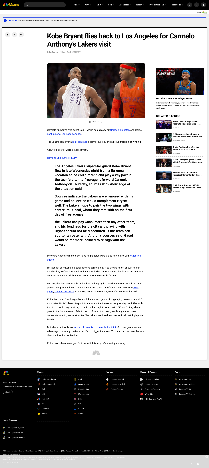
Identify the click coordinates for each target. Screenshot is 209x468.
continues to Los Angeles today (64, 134)
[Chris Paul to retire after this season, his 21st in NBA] (164, 150)
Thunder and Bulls (64, 291)
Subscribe (8, 392)
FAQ (39, 451)
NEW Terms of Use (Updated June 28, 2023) (76, 451)
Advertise (14, 451)
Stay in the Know (9, 383)
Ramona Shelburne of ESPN (62, 157)
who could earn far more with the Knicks (96, 327)
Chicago (114, 130)
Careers (21, 451)
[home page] (11, 5)
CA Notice (108, 451)
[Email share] (21, 34)
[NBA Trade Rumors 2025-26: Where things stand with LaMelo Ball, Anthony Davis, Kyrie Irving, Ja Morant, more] (164, 188)
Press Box (57, 451)
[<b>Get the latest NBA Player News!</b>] (180, 81)
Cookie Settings (118, 451)
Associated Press (179, 140)
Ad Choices (6, 451)
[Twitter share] (14, 34)
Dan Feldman (53, 52)
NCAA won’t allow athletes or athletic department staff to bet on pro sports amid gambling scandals (187, 135)
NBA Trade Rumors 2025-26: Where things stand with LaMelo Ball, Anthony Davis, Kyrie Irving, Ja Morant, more (188, 186)
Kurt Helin (176, 128)
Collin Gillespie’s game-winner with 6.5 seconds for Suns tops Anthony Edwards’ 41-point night (188, 161)
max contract (79, 141)
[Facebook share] (7, 34)
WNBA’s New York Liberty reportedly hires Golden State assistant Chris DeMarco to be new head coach (187, 173)
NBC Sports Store (47, 451)
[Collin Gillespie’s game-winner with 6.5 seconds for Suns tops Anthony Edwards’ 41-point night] (164, 163)
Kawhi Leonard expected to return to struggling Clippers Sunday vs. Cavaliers (186, 122)
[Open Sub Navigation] (79, 4)
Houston (125, 130)
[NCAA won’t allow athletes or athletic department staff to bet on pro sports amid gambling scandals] (164, 137)
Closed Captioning (31, 451)
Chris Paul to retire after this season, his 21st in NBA (186, 148)
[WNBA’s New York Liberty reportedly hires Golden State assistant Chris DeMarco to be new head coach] (164, 175)
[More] (189, 4)
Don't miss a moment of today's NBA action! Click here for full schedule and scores (47, 21)
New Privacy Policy (98, 451)
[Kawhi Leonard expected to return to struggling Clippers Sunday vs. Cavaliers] (164, 124)
